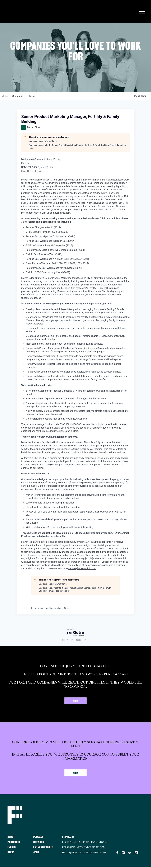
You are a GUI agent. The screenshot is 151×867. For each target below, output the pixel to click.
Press (11, 852)
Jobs (36, 852)
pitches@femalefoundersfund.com (85, 842)
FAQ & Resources (43, 847)
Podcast (38, 837)
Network (38, 842)
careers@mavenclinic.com (82, 568)
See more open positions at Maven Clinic (50, 608)
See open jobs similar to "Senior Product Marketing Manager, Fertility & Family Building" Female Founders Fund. (77, 146)
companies (18, 96)
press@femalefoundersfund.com (83, 847)
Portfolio (14, 842)
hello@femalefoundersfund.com (84, 852)
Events (12, 847)
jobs (5, 96)
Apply (75, 701)
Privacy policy (67, 640)
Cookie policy (81, 640)
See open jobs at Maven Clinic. (43, 141)
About (11, 837)
